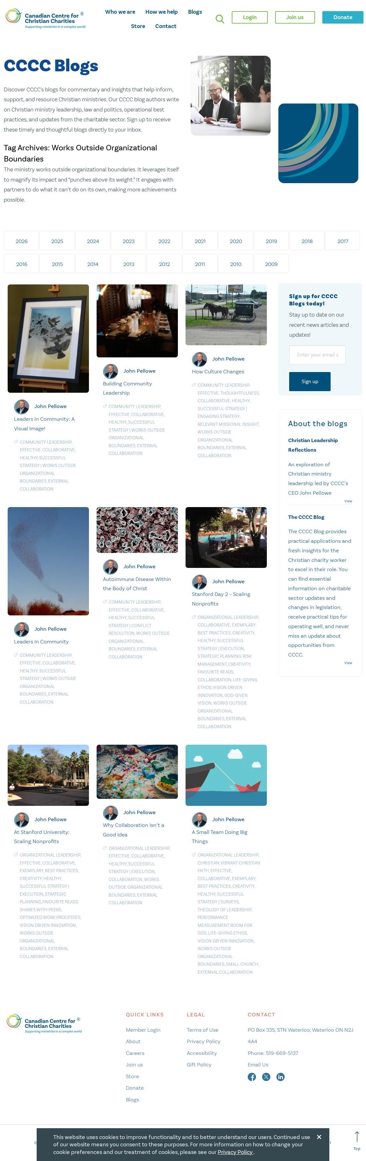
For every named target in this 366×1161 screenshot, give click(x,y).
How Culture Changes (218, 371)
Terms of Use (202, 1030)
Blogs (195, 11)
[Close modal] (319, 1135)
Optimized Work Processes (50, 917)
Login (250, 17)
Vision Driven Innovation (48, 925)
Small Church (242, 964)
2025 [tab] (57, 241)
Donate (135, 1088)
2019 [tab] (271, 241)
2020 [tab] (236, 241)
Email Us (258, 1064)
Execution (232, 648)
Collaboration (214, 680)
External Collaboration (225, 972)
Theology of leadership (224, 910)
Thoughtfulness (239, 393)
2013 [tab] (128, 264)
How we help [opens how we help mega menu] (161, 11)
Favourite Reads (215, 672)
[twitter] (267, 1076)
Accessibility (202, 1053)
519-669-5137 (282, 1053)
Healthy (29, 458)
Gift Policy (199, 1064)
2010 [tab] (236, 264)
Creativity (243, 633)
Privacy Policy (204, 1041)
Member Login (143, 1030)
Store (138, 26)
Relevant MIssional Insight (228, 424)
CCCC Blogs (51, 66)
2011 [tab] (200, 264)
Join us (134, 1064)
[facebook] (252, 1076)
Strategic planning (219, 656)
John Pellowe (50, 406)
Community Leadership (45, 442)
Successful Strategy (221, 409)
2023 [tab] (129, 241)
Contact (166, 26)
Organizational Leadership (228, 617)
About (133, 1041)
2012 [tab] (164, 264)
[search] (220, 19)
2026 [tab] (22, 241)
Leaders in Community (41, 641)
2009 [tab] (272, 264)
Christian (208, 863)
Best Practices (214, 633)
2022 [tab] (165, 241)
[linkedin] (280, 1076)
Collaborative (58, 450)
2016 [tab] (21, 264)
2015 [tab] (57, 264)
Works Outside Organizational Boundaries (48, 473)
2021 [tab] (200, 241)
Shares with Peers (40, 910)
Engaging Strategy (218, 416)
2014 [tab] (93, 264)
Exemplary (243, 625)
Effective (30, 450)
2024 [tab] (93, 241)
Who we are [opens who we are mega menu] (120, 11)
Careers (135, 1053)
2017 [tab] (343, 241)
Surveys (229, 902)
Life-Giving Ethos (227, 933)
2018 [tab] (307, 241)
